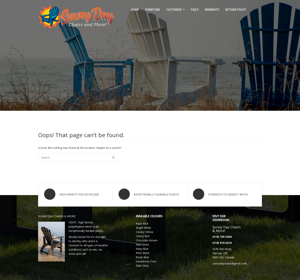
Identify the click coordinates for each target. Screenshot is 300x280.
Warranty (212, 9)
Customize (174, 9)
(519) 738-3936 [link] (222, 236)
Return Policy (235, 9)
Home (135, 9)
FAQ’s (195, 9)
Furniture (152, 9)
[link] (222, 243)
